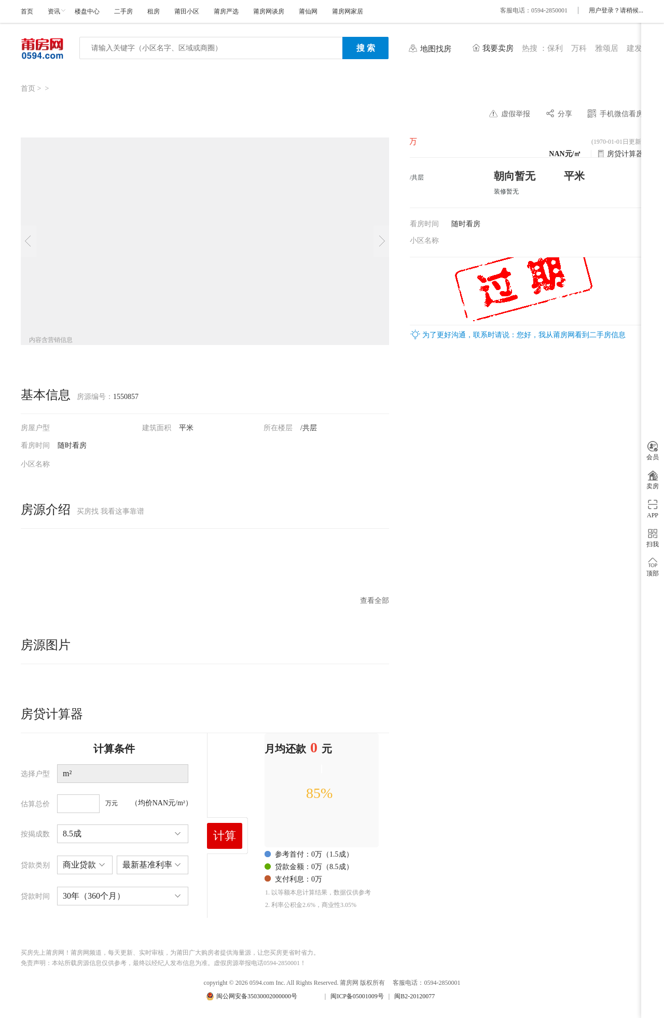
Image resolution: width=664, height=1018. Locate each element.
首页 (27, 11)
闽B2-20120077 (414, 996)
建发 (634, 48)
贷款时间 (35, 896)
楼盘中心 (87, 11)
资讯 (54, 11)
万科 (579, 48)
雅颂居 (606, 48)
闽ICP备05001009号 (357, 996)
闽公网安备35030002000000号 (256, 996)
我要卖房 (498, 48)
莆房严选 (226, 11)
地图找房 (435, 49)
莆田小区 (186, 11)
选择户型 (35, 774)
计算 (224, 835)
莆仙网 (308, 11)
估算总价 (35, 804)
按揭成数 (35, 834)
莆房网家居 (347, 11)
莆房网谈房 (268, 11)
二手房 (123, 11)
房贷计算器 (625, 154)
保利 (555, 48)
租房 (153, 11)
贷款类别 (35, 865)
